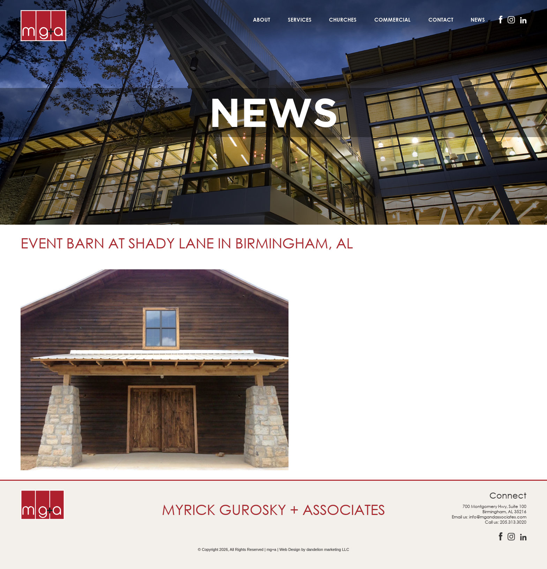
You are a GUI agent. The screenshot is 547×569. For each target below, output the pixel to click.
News (478, 19)
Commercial (392, 19)
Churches (343, 19)
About (261, 19)
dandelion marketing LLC (327, 549)
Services (300, 19)
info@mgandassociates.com (497, 517)
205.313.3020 (513, 522)
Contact (440, 19)
